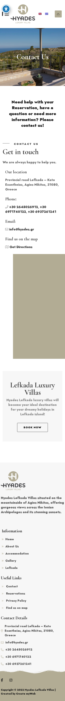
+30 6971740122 (25, 211)
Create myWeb (26, 693)
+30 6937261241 (42, 213)
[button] (32, 427)
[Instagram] (11, 680)
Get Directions (21, 248)
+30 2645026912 (23, 208)
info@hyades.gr (21, 231)
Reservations (58, 14)
